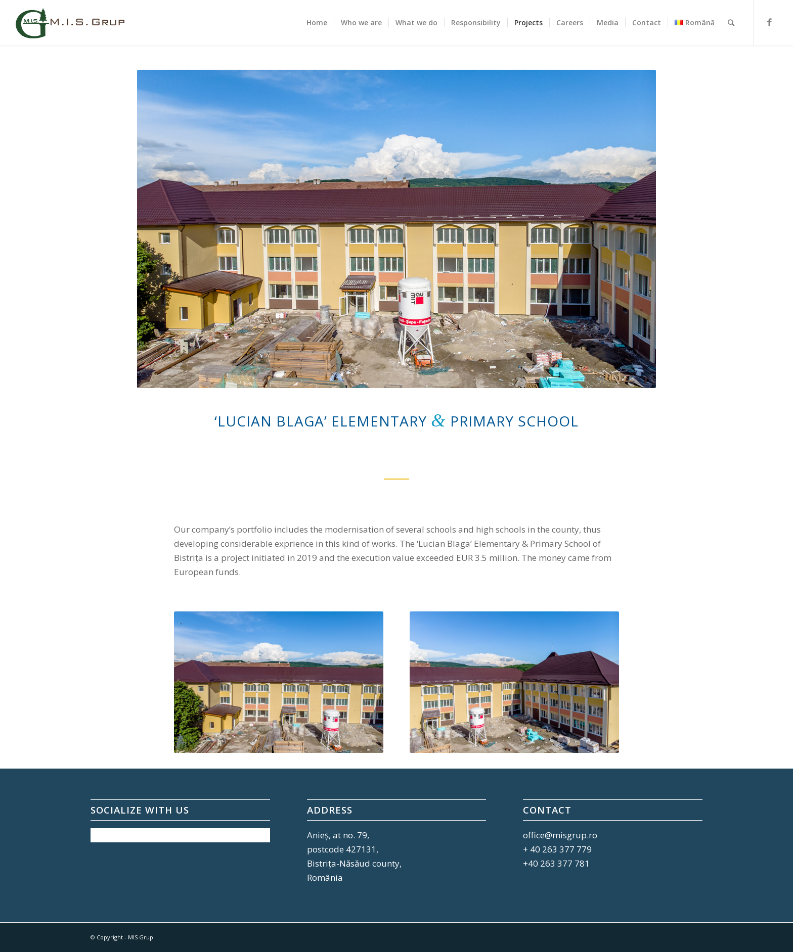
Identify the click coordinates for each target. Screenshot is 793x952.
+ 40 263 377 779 (557, 849)
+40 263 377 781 (556, 863)
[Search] (731, 22)
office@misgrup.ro (560, 835)
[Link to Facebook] (769, 22)
